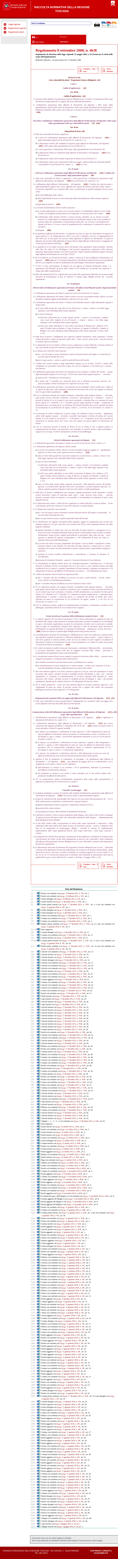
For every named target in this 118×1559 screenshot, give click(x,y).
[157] (33, 1313)
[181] (33, 1379)
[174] (33, 1360)
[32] (32, 963)
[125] (33, 1224)
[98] (32, 1146)
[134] (33, 1249)
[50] (32, 1013)
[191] (33, 1410)
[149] (33, 1290)
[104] (33, 1163)
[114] (33, 1190)
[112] (33, 1185)
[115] (33, 1193)
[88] (32, 1118)
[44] (32, 996)
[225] (33, 1504)
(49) (92, 175)
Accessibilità (101, 1553)
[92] (32, 1129)
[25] (32, 935)
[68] (32, 1063)
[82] (32, 1102)
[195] (33, 1421)
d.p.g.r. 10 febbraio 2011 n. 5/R (68, 899)
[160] (33, 1321)
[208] (33, 1457)
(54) (86, 714)
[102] (33, 1157)
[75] (32, 1082)
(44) (98, 80)
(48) (83, 131)
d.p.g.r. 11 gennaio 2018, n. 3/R (52, 907)
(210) (68, 645)
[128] (33, 1232)
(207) (67, 243)
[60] (32, 1040)
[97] (32, 1143)
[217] (33, 1482)
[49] (32, 1010)
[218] (33, 1485)
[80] (32, 1096)
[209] (33, 1460)
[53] (32, 1021)
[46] (32, 1002)
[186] (33, 1393)
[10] (32, 921)
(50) (78, 290)
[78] (32, 1090)
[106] (33, 1168)
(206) (49, 230)
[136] (33, 1254)
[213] (33, 1471)
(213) (60, 795)
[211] (33, 1465)
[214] (33, 1474)
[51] (32, 1015)
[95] (32, 1138)
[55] (32, 1027)
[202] (33, 1440)
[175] (33, 1363)
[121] (33, 1210)
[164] (33, 1332)
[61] (32, 1043)
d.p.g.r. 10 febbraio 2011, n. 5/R (72, 893)
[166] (33, 1338)
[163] (33, 1329)
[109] (33, 1177)
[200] (33, 1435)
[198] (33, 1429)
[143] (33, 1274)
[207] (33, 1454)
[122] (33, 1213)
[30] (32, 957)
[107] (33, 1171)
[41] (32, 988)
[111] (33, 1182)
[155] (33, 1307)
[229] (33, 1515)
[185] (33, 1390)
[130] (33, 1238)
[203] (33, 1443)
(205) (58, 204)
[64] (32, 1052)
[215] (33, 1477)
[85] (32, 1110)
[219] (33, 1488)
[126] (33, 1227)
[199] (33, 1432)
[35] (32, 971)
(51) (93, 440)
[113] (33, 1188)
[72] (32, 1074)
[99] (32, 1149)
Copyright (95, 1551)
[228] (33, 1513)
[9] (32, 918)
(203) (101, 173)
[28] (32, 952)
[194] (33, 1418)
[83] (32, 1104)
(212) (110, 712)
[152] (33, 1299)
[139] (33, 1263)
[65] (32, 1054)
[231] (33, 1521)
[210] (33, 1463)
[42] (32, 990)
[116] (33, 1196)
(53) (112, 698)
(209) (38, 631)
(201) (107, 138)
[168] (33, 1343)
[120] (33, 1207)
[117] (33, 1199)
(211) (108, 698)
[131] (33, 1240)
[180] (33, 1377)
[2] (32, 896)
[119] (33, 1204)
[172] (33, 1354)
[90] (32, 1124)
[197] (33, 1427)
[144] (33, 1277)
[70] (32, 1068)
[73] (32, 1077)
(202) (78, 164)
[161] (33, 1324)
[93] (32, 1132)
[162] (33, 1327)
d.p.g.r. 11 (45, 949)
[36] (32, 974)
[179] (33, 1374)
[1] (32, 893)
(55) (85, 790)
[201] (33, 1438)
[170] (33, 1349)
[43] (32, 993)
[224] (33, 1502)
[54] (32, 1024)
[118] (33, 1202)
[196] (33, 1424)
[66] (32, 1057)
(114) (87, 452)
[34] (32, 968)
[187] (33, 1396)
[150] (33, 1293)
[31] (32, 960)
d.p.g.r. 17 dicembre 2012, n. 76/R (68, 902)
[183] (33, 1385)
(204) (41, 201)
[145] (33, 1279)
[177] (33, 1368)
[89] (32, 1121)
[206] (33, 1452)
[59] (32, 1038)
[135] (33, 1252)
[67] (32, 1060)
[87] (32, 1115)
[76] (32, 1085)
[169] (33, 1346)
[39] (32, 982)
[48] (32, 1007)
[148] (33, 1288)
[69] (32, 1065)
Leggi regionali (14, 24)
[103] (33, 1160)
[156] (33, 1310)
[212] (33, 1468)
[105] (33, 1165)
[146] (33, 1282)
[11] (32, 924)
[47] (32, 1004)
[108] (33, 1174)
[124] (33, 1221)
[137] (33, 1257)
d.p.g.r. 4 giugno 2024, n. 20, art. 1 (67, 1524)
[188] (33, 1402)
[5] (32, 904)
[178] (33, 1371)
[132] (33, 1243)
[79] (32, 1093)
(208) (66, 392)
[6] (32, 910)
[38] (32, 979)
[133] (33, 1246)
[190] (33, 1407)
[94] (32, 1135)
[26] (32, 938)
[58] (32, 1035)
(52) (102, 616)
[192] (33, 1413)
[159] (33, 1318)
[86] (32, 1113)
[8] (32, 916)
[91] (32, 1127)
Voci (35, 37)
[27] (32, 946)
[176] (33, 1365)
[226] (33, 1507)
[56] (32, 1029)
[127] (33, 1229)
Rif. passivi (63, 37)
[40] (32, 985)
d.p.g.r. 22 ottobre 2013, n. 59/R (67, 1127)
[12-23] (33, 929)
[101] (33, 1154)
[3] (32, 899)
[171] (33, 1352)
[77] (32, 1088)
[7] (32, 913)
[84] (32, 1107)
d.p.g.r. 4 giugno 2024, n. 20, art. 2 (70, 1527)
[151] (33, 1296)
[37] (32, 977)
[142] (33, 1271)
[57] (32, 1032)
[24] (32, 932)
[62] (32, 1046)
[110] (33, 1179)
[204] (33, 1446)
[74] (32, 1079)
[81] (32, 1099)
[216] (33, 1479)
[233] (33, 1527)
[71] (32, 1071)
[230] (33, 1518)
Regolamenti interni (16, 32)
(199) (38, 112)
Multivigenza (64, 42)
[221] (33, 1493)
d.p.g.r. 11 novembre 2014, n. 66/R (73, 1168)
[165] (33, 1335)
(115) (90, 726)
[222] (33, 1496)
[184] (33, 1388)
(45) (84, 88)
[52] (32, 1018)
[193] (33, 1415)
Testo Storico (38, 42)
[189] (33, 1404)
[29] (32, 954)
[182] (33, 1382)
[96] (32, 1140)
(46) (84, 96)
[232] (33, 1524)
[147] (33, 1285)
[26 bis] (34, 941)
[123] (33, 1218)
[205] (33, 1449)
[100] (33, 1152)
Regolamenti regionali (17, 28)
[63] (32, 1049)
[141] (33, 1268)
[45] (32, 999)
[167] (33, 1340)
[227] (33, 1510)
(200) (98, 123)
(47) (93, 123)
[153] (33, 1302)
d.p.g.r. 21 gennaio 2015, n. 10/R (72, 1207)
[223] (33, 1499)
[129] (33, 1235)
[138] (33, 1260)
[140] (33, 1265)
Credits (107, 1551)
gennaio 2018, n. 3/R (56, 949)
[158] (33, 1315)
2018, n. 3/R (54, 1215)
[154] (33, 1304)
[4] (32, 902)
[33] (32, 966)
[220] (33, 1490)
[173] (33, 1357)
